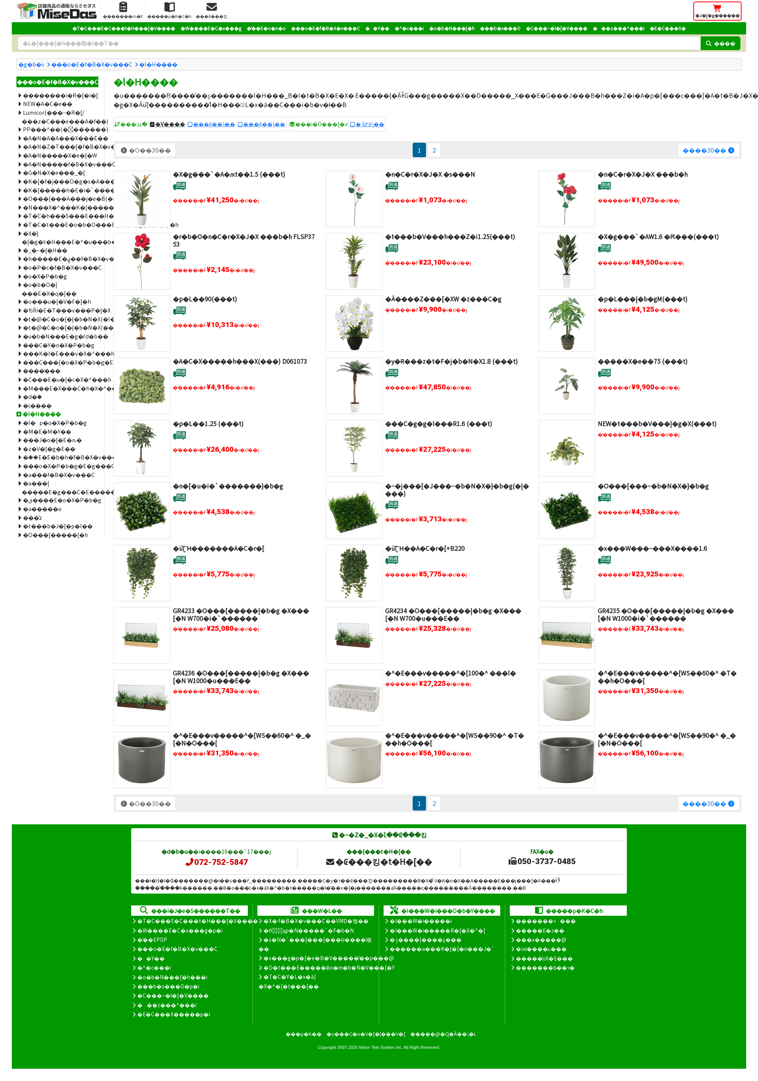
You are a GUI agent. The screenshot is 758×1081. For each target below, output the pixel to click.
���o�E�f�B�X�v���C (325, 28)
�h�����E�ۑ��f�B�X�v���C (60, 258)
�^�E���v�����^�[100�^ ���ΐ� (450, 672)
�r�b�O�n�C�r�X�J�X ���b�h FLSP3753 (244, 240)
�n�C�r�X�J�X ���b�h (643, 174)
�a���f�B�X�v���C (59, 474)
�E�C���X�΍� (668, 28)
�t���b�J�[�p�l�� (58, 526)
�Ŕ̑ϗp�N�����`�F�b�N (309, 930)
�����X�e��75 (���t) (643, 361)
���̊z (32, 517)
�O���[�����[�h (55, 535)
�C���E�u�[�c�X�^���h (60, 379)
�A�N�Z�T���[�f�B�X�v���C (60, 146)
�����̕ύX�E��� (544, 958)
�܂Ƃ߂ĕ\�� (370, 124)
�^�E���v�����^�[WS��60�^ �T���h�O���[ (667, 676)
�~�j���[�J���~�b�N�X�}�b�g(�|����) (457, 489)
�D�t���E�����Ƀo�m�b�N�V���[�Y (329, 967)
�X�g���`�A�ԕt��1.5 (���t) (229, 174)
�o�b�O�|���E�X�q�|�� (49, 288)
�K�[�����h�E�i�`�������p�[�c (60, 190)
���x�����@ (541, 939)
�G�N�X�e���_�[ (54, 172)
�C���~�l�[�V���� (556, 28)
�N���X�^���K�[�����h (60, 207)
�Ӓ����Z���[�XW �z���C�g (443, 298)
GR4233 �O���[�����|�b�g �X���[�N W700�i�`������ (241, 614)
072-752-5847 (216, 862)
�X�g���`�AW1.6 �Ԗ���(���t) (658, 236)
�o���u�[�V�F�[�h (57, 301)
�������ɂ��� (546, 921)
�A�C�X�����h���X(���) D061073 (240, 361)
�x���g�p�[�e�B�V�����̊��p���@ (329, 958)
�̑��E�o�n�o (266, 28)
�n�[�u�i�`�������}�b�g (228, 485)
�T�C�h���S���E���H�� (60, 216)
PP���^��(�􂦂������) (60, 129)
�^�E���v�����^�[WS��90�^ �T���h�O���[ (454, 739)
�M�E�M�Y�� (47, 431)
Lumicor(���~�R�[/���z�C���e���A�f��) (60, 116)
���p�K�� (304, 1033)
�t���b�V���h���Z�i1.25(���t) (450, 236)
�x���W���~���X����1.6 (652, 548)
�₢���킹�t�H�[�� (378, 861)
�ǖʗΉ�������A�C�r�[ (219, 548)
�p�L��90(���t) (205, 298)
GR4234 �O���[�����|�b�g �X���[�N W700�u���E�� (453, 614)
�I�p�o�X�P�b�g (55, 422)
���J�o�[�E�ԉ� (52, 440)
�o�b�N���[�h (452, 28)
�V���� (170, 124)
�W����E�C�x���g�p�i (180, 930)
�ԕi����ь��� (541, 948)
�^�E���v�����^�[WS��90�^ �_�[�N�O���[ (667, 739)
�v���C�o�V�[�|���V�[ (366, 1033)
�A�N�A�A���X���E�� (60, 138)
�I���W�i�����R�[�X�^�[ (437, 930)
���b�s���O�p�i (168, 986)
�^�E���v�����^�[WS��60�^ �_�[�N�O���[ (242, 739)
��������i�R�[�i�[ (60, 95)
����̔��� (41, 370)
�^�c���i (409, 28)
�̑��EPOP (152, 939)
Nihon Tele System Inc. (381, 1047)
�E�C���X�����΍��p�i (173, 1014)
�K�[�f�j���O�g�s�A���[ (60, 181)
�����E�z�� (540, 930)
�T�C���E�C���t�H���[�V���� (123, 28)
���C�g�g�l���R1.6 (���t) (438, 423)
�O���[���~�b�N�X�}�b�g (653, 485)
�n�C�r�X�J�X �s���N (430, 174)
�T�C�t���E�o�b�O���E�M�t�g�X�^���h (60, 224)
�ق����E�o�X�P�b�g (60, 500)
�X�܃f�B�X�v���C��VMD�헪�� (316, 921)
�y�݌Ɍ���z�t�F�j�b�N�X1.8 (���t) (451, 361)
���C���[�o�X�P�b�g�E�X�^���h (60, 362)
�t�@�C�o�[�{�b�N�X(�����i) (60, 327)
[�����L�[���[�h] (359, 43)
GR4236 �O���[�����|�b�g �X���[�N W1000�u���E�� (241, 676)
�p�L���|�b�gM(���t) (643, 298)
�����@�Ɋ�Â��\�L (443, 1033)
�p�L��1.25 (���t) (208, 423)
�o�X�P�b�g (45, 276)
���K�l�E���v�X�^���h (60, 353)
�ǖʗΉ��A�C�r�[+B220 (425, 548)
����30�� (709, 150)
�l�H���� (158, 64)
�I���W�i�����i (421, 921)
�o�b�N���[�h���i (172, 977)
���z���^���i (618, 28)
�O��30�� (145, 150)
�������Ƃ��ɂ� (545, 967)
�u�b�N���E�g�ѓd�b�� (60, 336)
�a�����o (42, 509)
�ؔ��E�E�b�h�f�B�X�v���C (60, 457)
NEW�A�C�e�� (47, 103)
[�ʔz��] (179, 185)
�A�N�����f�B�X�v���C (60, 164)
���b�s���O (500, 28)
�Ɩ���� (37, 405)
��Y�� (377, 28)
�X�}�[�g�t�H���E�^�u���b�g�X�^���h (60, 237)
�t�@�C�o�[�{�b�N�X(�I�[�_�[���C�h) (60, 319)
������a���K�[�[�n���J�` (442, 948)
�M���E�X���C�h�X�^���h (60, 388)
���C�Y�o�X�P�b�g (58, 345)
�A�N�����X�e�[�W (60, 155)
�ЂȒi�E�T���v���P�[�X (60, 310)
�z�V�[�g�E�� (49, 448)
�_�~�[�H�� (45, 250)
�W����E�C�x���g (211, 28)
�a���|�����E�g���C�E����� (60, 487)
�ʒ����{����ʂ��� (426, 939)
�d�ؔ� (32, 396)
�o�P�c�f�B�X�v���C (60, 267)
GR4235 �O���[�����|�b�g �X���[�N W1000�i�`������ (666, 614)
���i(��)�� (214, 124)
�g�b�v (31, 64)
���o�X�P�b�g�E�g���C (60, 466)
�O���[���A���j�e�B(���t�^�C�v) (60, 198)
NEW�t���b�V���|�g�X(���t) (657, 423)
